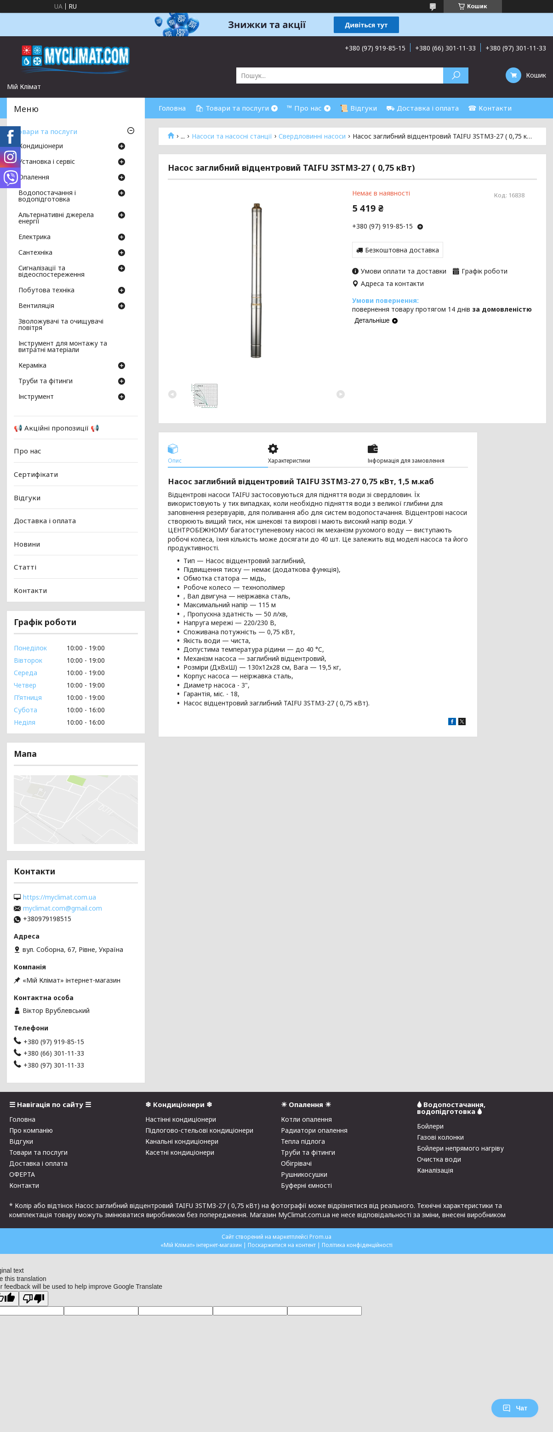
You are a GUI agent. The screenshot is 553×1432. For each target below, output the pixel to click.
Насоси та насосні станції (232, 136)
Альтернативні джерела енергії (56, 218)
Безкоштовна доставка (402, 250)
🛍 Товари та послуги (232, 107)
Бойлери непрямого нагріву (460, 1148)
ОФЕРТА (22, 1174)
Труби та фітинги (45, 381)
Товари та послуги (45, 131)
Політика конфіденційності (357, 1245)
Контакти (30, 590)
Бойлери (430, 1126)
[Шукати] (455, 75)
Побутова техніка (46, 290)
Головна (172, 107)
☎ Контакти (490, 107)
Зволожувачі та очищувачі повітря (60, 325)
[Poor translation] (33, 1298)
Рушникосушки (304, 1174)
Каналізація (435, 1170)
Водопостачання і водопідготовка (47, 196)
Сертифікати (36, 474)
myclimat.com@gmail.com (62, 908)
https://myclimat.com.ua (59, 897)
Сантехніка (35, 253)
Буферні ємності (306, 1185)
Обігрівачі (296, 1163)
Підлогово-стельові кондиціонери (199, 1130)
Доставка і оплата (45, 520)
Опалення (33, 177)
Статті (25, 566)
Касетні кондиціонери (179, 1152)
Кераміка (32, 365)
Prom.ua (320, 1237)
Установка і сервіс (46, 162)
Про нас (27, 450)
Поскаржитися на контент (282, 1245)
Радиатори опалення (314, 1130)
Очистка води (439, 1159)
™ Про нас (304, 107)
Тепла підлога (303, 1141)
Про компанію (31, 1130)
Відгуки (27, 497)
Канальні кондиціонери (181, 1141)
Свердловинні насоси (312, 136)
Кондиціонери (40, 146)
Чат (514, 1408)
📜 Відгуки (358, 107)
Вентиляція (36, 306)
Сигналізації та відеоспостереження (51, 272)
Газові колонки (440, 1137)
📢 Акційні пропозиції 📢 (56, 427)
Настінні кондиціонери (180, 1119)
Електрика (34, 237)
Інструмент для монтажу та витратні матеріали (62, 347)
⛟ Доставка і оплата (422, 107)
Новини (27, 543)
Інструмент (36, 397)
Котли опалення (306, 1119)
